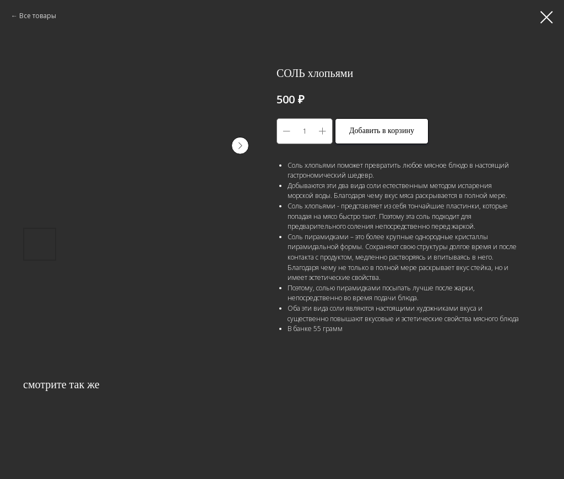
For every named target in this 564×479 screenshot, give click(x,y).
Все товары (37, 15)
